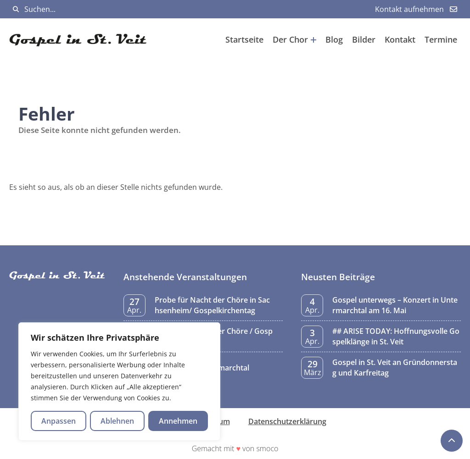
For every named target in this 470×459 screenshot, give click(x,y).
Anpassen (58, 421)
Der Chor (294, 39)
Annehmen (178, 421)
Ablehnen (117, 421)
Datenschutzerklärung (287, 421)
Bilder (363, 39)
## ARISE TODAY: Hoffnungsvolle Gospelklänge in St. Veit (395, 336)
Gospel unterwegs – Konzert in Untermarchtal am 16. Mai (395, 305)
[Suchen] (15, 9)
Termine (441, 39)
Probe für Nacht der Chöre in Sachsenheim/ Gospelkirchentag (212, 305)
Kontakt (400, 39)
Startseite (244, 39)
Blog (334, 39)
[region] (119, 381)
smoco (267, 448)
